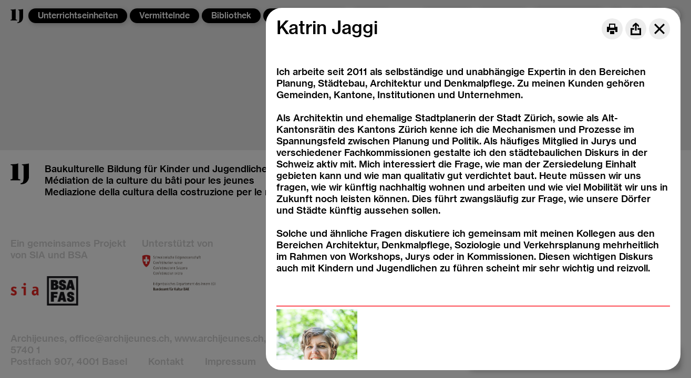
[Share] (635, 28)
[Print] (612, 28)
